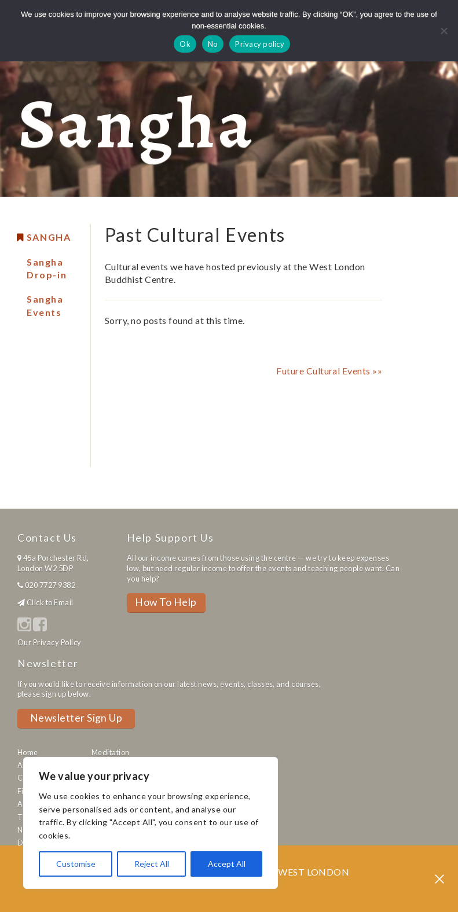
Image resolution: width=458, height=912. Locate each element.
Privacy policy (259, 44)
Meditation (110, 752)
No (213, 44)
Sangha (49, 236)
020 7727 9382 (50, 585)
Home (27, 752)
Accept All (227, 864)
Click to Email (50, 602)
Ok (184, 44)
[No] (443, 30)
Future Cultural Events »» (329, 370)
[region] (150, 823)
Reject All (151, 864)
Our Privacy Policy (49, 642)
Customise (76, 864)
